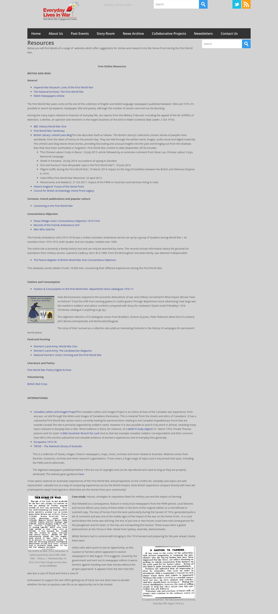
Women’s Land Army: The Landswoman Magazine (63, 350)
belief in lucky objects (140, 429)
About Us (56, 33)
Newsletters (203, 33)
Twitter (236, 4)
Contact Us (229, 33)
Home (36, 33)
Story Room (106, 33)
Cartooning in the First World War (53, 205)
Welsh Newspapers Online (49, 96)
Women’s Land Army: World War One (55, 346)
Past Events (80, 33)
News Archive (133, 33)
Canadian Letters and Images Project (55, 412)
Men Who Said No (44, 229)
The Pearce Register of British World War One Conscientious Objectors (75, 260)
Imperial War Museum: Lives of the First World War (63, 87)
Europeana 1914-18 (45, 442)
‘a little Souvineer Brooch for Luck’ (80, 433)
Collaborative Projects (169, 33)
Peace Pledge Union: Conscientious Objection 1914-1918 (67, 221)
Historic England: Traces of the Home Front (59, 186)
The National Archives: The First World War (59, 91)
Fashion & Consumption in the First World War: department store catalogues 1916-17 (83, 289)
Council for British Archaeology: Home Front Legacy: (64, 190)
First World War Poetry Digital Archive (49, 370)
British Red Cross (37, 384)
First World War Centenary (49, 130)
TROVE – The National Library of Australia (58, 446)
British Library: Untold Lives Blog (53, 135)
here (81, 474)
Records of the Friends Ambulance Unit (56, 225)
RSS (246, 4)
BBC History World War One (50, 126)
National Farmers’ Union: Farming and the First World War (68, 355)
